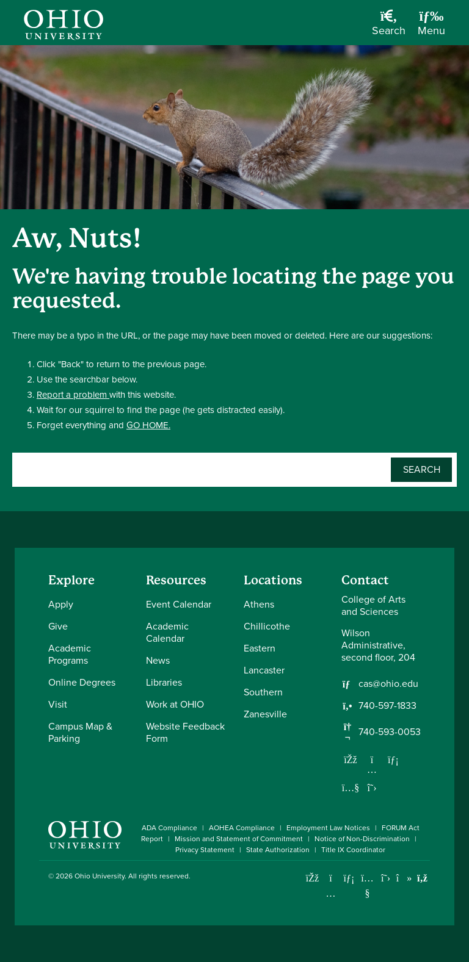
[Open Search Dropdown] (388, 27)
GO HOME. (148, 425)
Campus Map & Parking (80, 732)
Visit (57, 704)
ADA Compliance (169, 827)
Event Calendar (178, 604)
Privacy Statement (204, 849)
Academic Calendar (167, 632)
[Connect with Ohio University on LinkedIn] (349, 878)
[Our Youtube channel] (350, 787)
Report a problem (73, 394)
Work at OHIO (175, 704)
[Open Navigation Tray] (431, 27)
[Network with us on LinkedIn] (393, 759)
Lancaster (264, 670)
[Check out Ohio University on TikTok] (404, 878)
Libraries (164, 682)
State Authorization (278, 849)
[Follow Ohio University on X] (385, 878)
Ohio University (100, 875)
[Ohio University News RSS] (422, 878)
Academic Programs (69, 654)
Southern (263, 692)
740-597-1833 (387, 706)
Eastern (259, 648)
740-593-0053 (389, 732)
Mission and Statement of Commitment (239, 838)
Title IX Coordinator (353, 849)
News (158, 660)
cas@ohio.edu (388, 684)
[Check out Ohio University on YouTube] (367, 886)
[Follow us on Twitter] (372, 787)
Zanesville (265, 714)
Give (58, 626)
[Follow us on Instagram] (372, 769)
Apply (60, 604)
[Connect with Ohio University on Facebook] (312, 878)
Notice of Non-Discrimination (362, 838)
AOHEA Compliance (242, 827)
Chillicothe (267, 626)
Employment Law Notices (328, 827)
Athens (259, 604)
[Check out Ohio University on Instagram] (330, 893)
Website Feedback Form (185, 732)
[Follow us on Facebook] (350, 759)
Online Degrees (81, 682)
